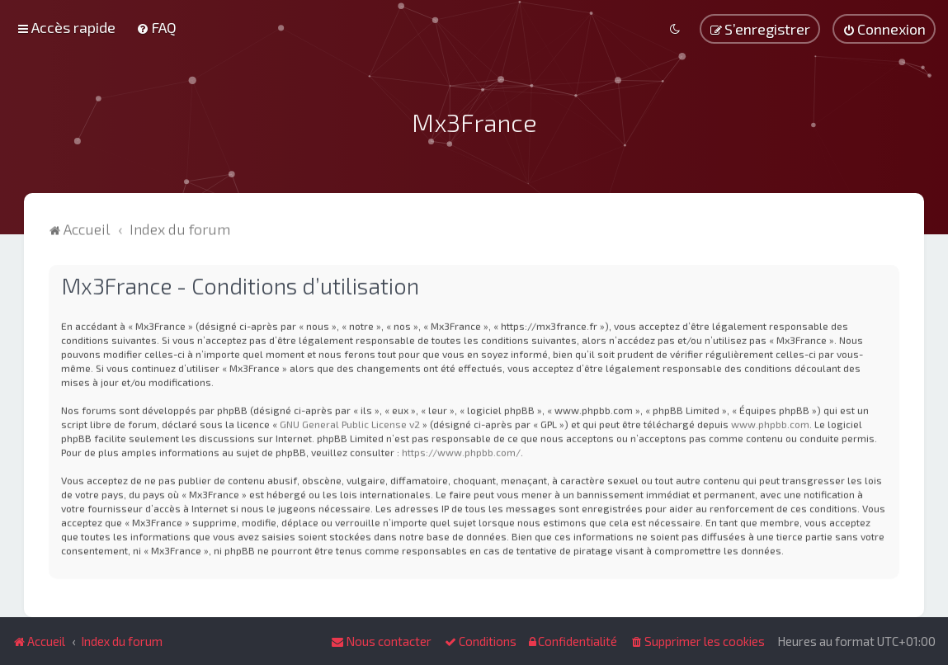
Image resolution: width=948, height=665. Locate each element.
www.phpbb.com (770, 422)
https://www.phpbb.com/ (461, 450)
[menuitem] (156, 27)
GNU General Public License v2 (350, 422)
